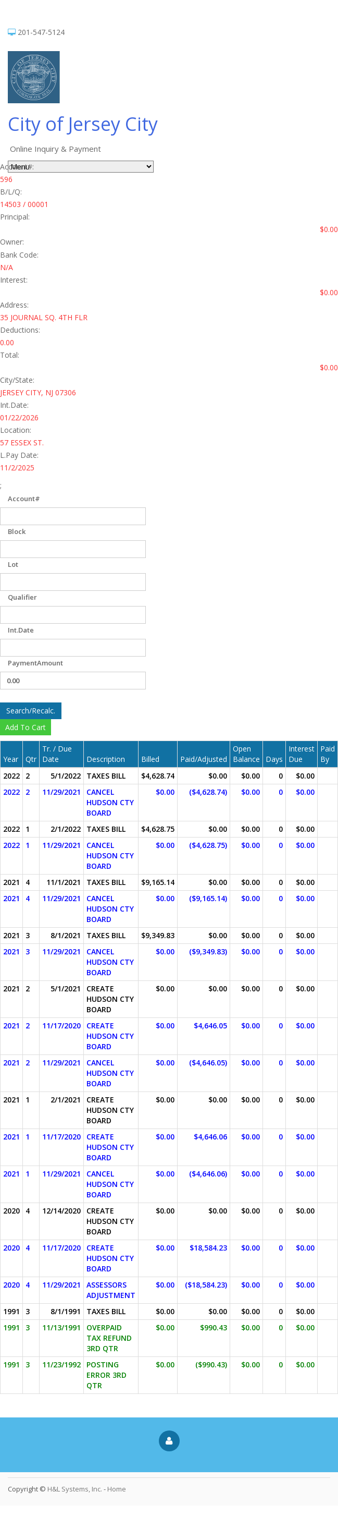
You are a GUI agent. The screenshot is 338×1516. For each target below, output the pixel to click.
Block (17, 531)
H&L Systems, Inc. (74, 1489)
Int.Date (21, 630)
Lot (13, 564)
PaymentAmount (35, 663)
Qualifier (22, 597)
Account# (24, 498)
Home (116, 1489)
